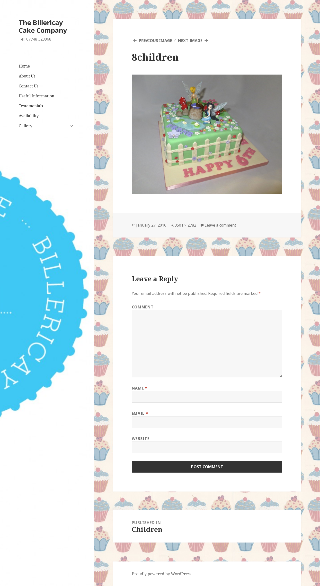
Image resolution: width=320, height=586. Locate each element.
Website (140, 438)
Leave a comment (220, 225)
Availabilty (29, 116)
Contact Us (28, 86)
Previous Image (155, 40)
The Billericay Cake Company (43, 26)
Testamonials (31, 106)
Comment (142, 307)
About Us (27, 76)
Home (24, 66)
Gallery (25, 125)
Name (139, 388)
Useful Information (36, 96)
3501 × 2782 (185, 225)
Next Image (190, 40)
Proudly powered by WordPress (161, 574)
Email (140, 413)
